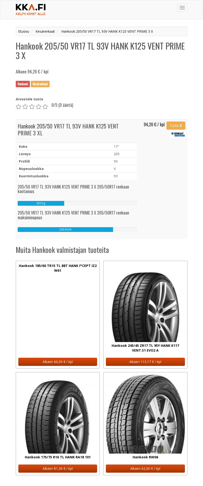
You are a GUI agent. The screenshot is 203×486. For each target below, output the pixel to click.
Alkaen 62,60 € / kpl (145, 468)
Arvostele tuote (29, 99)
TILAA (176, 125)
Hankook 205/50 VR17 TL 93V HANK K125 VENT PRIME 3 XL (68, 129)
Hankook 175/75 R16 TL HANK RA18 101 (58, 457)
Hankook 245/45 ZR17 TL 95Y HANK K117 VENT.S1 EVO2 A (145, 348)
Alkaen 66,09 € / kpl (58, 361)
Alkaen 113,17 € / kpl (145, 361)
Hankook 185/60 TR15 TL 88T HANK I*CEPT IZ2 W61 (58, 268)
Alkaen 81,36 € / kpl (58, 468)
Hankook (23, 84)
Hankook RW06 (145, 457)
